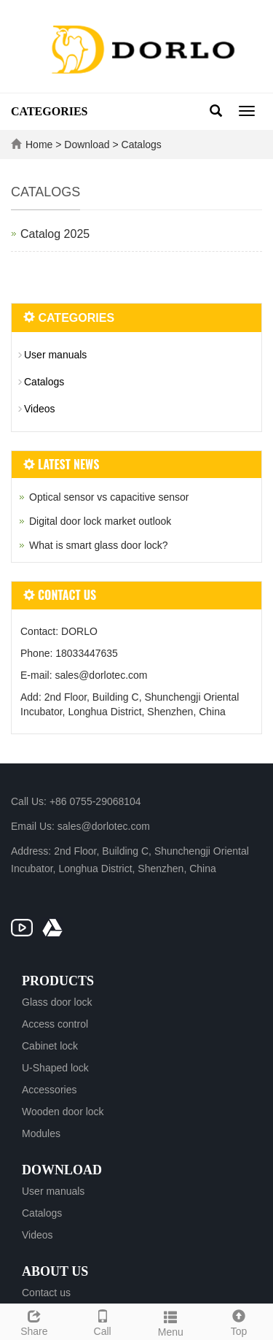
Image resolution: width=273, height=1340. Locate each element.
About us (55, 1271)
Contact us (46, 1292)
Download (88, 144)
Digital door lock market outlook (100, 521)
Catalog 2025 (55, 234)
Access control (55, 1024)
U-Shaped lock (55, 1068)
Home (38, 144)
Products (58, 981)
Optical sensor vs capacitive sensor (109, 497)
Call (102, 1321)
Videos (39, 409)
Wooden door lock (63, 1111)
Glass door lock (57, 1002)
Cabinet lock (50, 1046)
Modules (41, 1133)
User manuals (55, 355)
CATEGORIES (49, 111)
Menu (171, 1322)
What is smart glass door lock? (98, 545)
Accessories (49, 1090)
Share (34, 1321)
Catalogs (140, 144)
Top (239, 1321)
